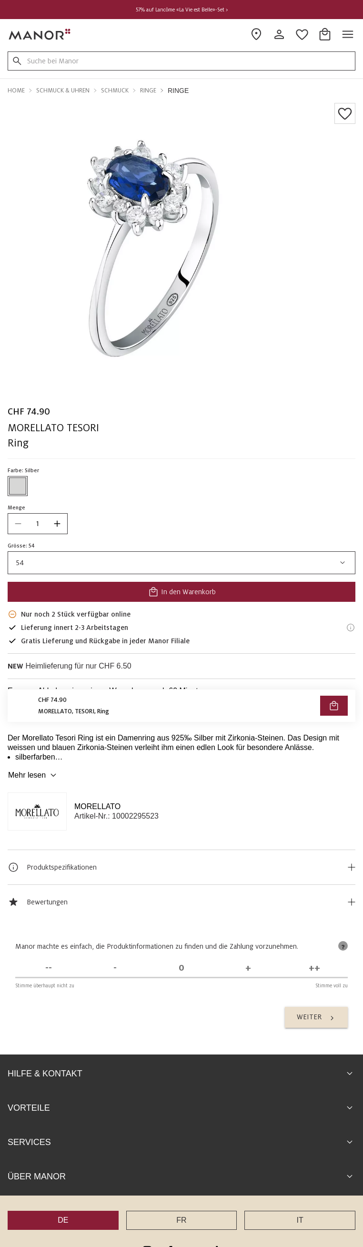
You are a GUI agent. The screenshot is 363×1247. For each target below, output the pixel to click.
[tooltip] (343, 946)
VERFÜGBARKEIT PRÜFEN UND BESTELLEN (181, 712)
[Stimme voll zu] (314, 968)
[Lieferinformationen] (350, 627)
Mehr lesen (33, 775)
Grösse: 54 (21, 545)
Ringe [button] (148, 90)
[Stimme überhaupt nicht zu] (48, 968)
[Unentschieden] (181, 968)
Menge (16, 507)
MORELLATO (97, 806)
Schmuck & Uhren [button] (63, 90)
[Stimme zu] (248, 968)
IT (300, 1220)
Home (16, 90)
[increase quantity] (57, 524)
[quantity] (37, 523)
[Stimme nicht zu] (115, 968)
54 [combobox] (181, 563)
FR (181, 1220)
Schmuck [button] (115, 90)
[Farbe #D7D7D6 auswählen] (17, 486)
